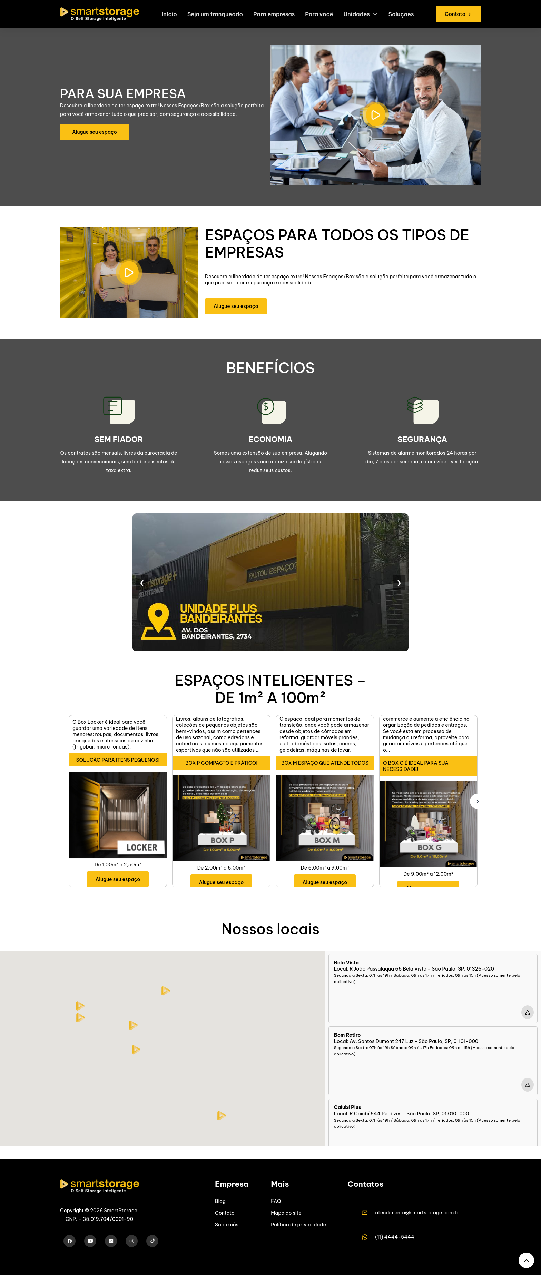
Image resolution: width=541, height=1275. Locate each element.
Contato (225, 1213)
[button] (136, 1050)
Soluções (405, 16)
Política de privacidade (298, 1225)
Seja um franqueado (213, 16)
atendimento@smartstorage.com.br (417, 1212)
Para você (320, 16)
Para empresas (273, 16)
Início (165, 16)
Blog (220, 1201)
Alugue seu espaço (94, 132)
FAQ (276, 1201)
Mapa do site (286, 1213)
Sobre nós (226, 1225)
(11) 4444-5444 (394, 1237)
